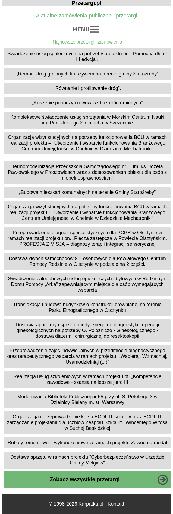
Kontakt (116, 504)
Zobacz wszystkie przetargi (85, 479)
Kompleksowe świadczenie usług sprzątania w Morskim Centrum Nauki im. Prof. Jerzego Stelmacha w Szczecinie (87, 120)
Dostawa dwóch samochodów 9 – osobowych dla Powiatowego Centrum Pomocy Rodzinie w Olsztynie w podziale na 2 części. (87, 261)
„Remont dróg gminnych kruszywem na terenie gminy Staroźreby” (87, 74)
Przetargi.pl (86, 3)
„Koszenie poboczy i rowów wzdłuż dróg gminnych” (87, 102)
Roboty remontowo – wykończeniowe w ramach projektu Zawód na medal (87, 442)
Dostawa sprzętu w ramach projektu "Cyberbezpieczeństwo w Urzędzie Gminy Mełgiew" (87, 460)
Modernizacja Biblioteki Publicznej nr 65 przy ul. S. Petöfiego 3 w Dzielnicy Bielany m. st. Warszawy (87, 399)
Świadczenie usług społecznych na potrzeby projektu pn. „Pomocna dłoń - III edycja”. (87, 56)
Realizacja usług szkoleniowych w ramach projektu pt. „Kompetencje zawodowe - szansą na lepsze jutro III (87, 379)
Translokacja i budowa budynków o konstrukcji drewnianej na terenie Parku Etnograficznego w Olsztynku (87, 307)
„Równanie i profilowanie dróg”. (87, 88)
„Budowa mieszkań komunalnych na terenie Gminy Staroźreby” (87, 192)
